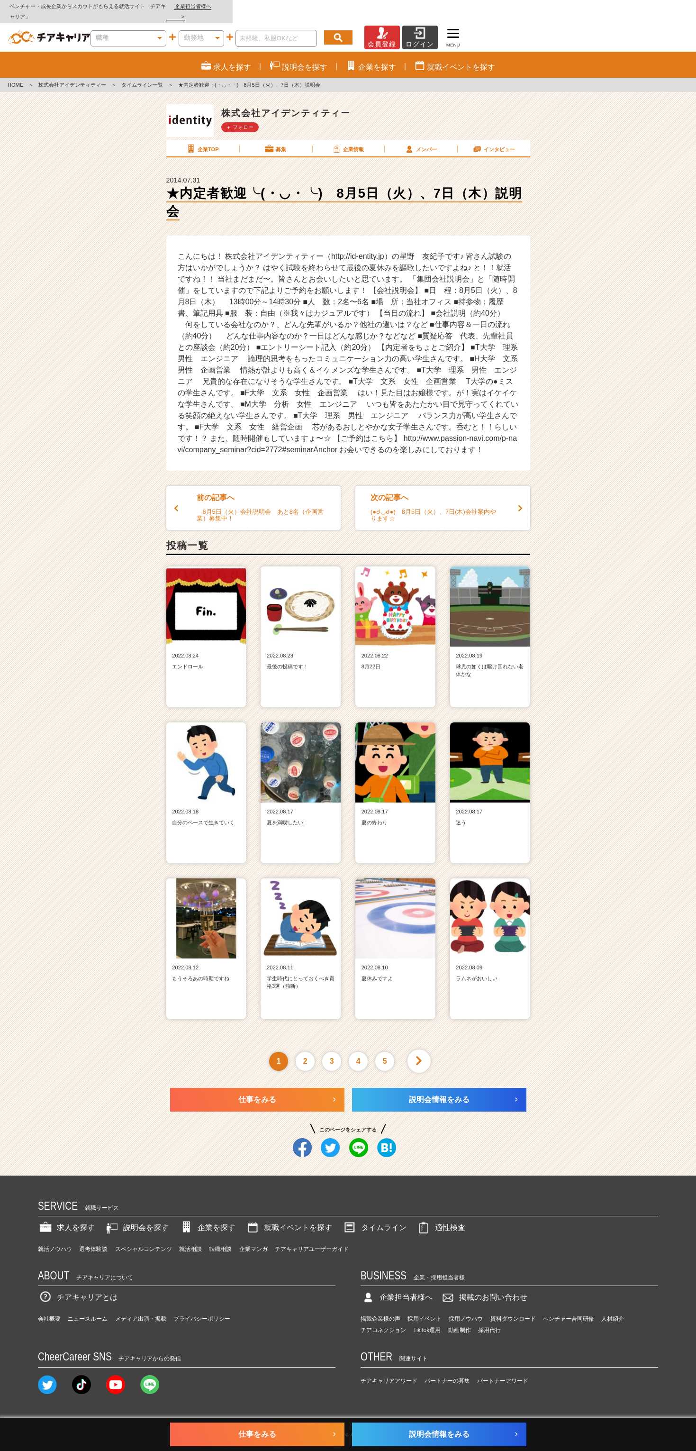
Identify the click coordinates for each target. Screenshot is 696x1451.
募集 (274, 138)
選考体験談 (93, 1238)
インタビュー (493, 138)
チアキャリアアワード (389, 1370)
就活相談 (190, 1238)
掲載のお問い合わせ (483, 1287)
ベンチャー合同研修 (568, 1308)
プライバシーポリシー (201, 1308)
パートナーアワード (502, 1370)
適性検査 (440, 1217)
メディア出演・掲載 (140, 1308)
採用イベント (424, 1308)
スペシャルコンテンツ (143, 1238)
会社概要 (49, 1308)
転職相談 (220, 1238)
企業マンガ (253, 1238)
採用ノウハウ (466, 1308)
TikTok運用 (427, 1320)
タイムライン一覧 (142, 75)
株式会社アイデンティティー (72, 75)
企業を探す (207, 1217)
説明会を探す (136, 1217)
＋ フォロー (239, 116)
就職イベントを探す (288, 1217)
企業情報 (347, 138)
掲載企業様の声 (380, 1308)
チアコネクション (383, 1320)
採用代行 (489, 1320)
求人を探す (66, 1217)
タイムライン (374, 1217)
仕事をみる (257, 1089)
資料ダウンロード (513, 1308)
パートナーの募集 (447, 1370)
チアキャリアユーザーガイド (312, 1238)
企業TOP (201, 138)
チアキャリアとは (78, 1287)
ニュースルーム (88, 1308)
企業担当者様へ (658, 6)
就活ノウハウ (55, 1238)
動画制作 (459, 1320)
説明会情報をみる (439, 1089)
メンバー (420, 138)
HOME (15, 75)
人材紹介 (612, 1308)
